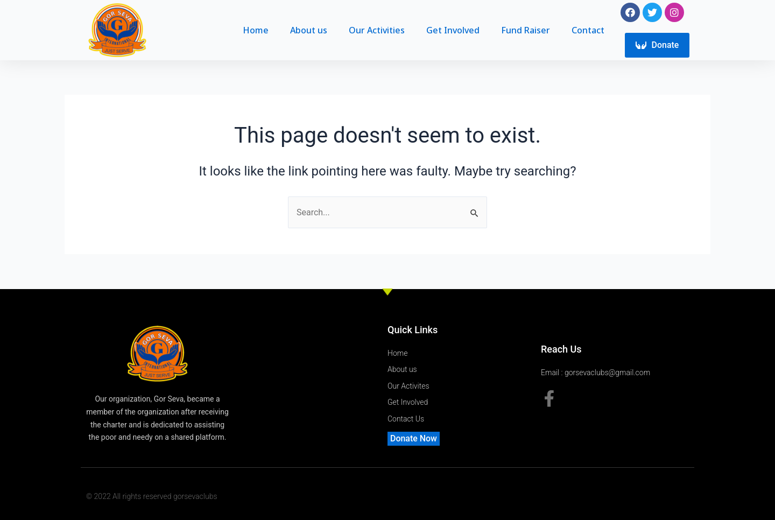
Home (256, 31)
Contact (588, 31)
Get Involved (453, 31)
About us (308, 31)
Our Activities (377, 31)
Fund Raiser (525, 31)
